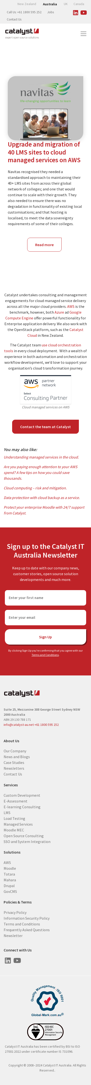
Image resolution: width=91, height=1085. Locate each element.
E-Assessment (15, 800)
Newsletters (14, 768)
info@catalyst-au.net (19, 724)
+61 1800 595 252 (46, 724)
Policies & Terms (18, 902)
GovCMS (10, 891)
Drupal (9, 885)
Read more (48, 247)
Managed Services (18, 824)
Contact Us (14, 19)
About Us (11, 741)
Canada (79, 4)
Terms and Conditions (45, 655)
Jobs (50, 12)
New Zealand (26, 4)
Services (11, 785)
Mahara (10, 879)
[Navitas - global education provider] (45, 108)
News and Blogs (17, 756)
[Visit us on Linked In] (75, 11)
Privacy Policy (15, 912)
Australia (50, 4)
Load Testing (14, 818)
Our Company (15, 750)
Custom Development (22, 795)
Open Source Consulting (24, 835)
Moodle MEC (14, 829)
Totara (9, 873)
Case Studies (14, 762)
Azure (59, 312)
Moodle (10, 868)
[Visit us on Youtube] (83, 11)
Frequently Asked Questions (27, 929)
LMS (7, 812)
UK (66, 4)
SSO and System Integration (27, 841)
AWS (70, 306)
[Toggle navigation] (83, 33)
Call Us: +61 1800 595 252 (24, 12)
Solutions (12, 852)
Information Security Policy (27, 918)
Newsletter (13, 935)
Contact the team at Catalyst (45, 426)
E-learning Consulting (22, 806)
